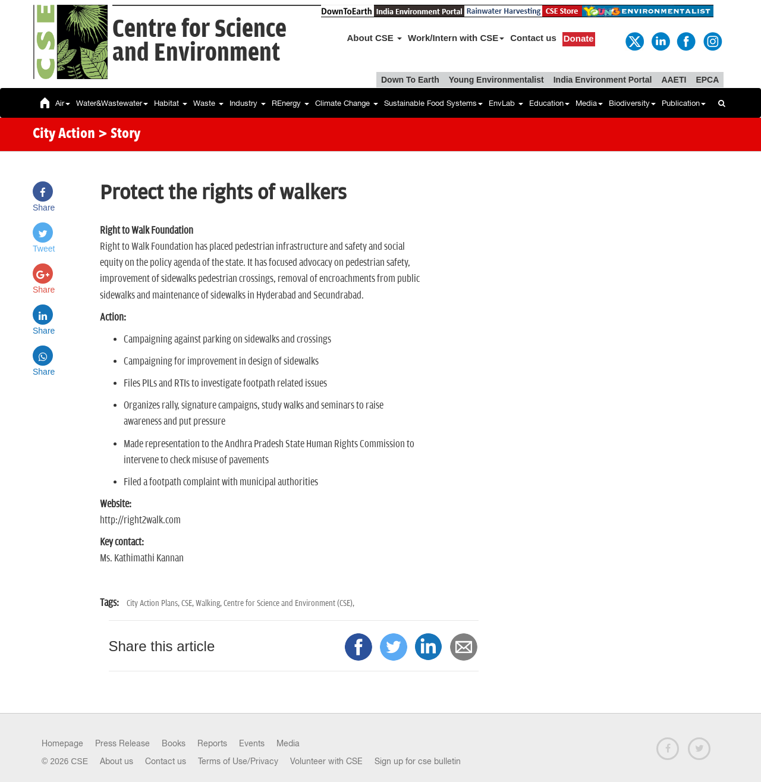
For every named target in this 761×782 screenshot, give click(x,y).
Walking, (210, 603)
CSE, (188, 603)
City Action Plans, (154, 603)
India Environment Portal (603, 79)
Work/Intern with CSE (456, 38)
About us (116, 761)
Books (173, 743)
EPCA (707, 79)
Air (62, 103)
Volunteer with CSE (326, 761)
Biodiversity (632, 103)
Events (252, 743)
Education (549, 103)
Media (589, 103)
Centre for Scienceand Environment (199, 41)
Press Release (122, 743)
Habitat (170, 103)
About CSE (374, 38)
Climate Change (346, 103)
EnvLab (506, 103)
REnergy (290, 103)
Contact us (533, 38)
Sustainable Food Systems (433, 103)
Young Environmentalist (496, 79)
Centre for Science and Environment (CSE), (289, 603)
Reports (212, 743)
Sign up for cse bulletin (418, 761)
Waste (208, 103)
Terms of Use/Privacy (238, 761)
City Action (64, 134)
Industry (247, 103)
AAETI (673, 79)
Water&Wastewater (112, 103)
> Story (119, 134)
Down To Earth (410, 79)
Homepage (62, 743)
